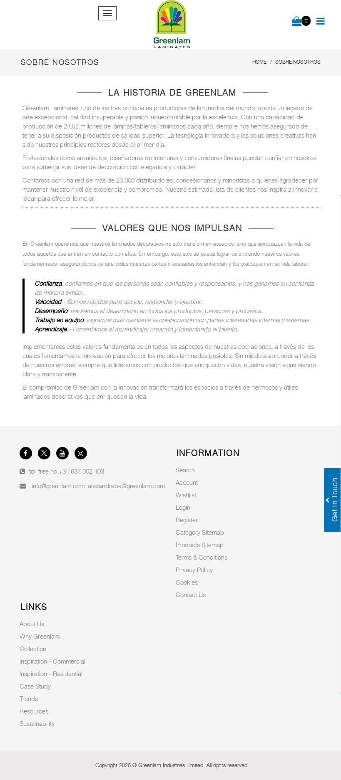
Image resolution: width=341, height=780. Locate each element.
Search (185, 470)
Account (187, 482)
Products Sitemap (200, 544)
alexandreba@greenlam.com (126, 485)
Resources (34, 711)
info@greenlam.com (58, 485)
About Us (32, 623)
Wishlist (186, 495)
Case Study (35, 686)
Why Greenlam (40, 636)
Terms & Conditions (201, 557)
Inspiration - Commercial (52, 661)
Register (187, 519)
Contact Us (191, 594)
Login (183, 507)
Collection (33, 648)
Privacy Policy (194, 569)
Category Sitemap (200, 532)
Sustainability (37, 723)
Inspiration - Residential (51, 673)
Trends (29, 698)
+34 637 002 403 (81, 471)
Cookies (187, 582)
